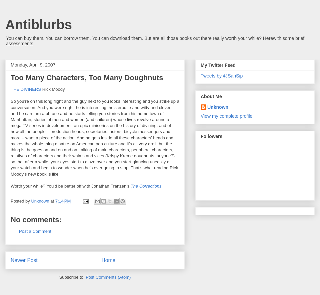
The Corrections (146, 186)
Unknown (217, 107)
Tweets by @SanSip (222, 75)
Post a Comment (35, 231)
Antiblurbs (38, 24)
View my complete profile (226, 116)
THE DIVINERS (26, 89)
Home (109, 260)
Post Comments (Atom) (108, 277)
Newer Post (24, 260)
